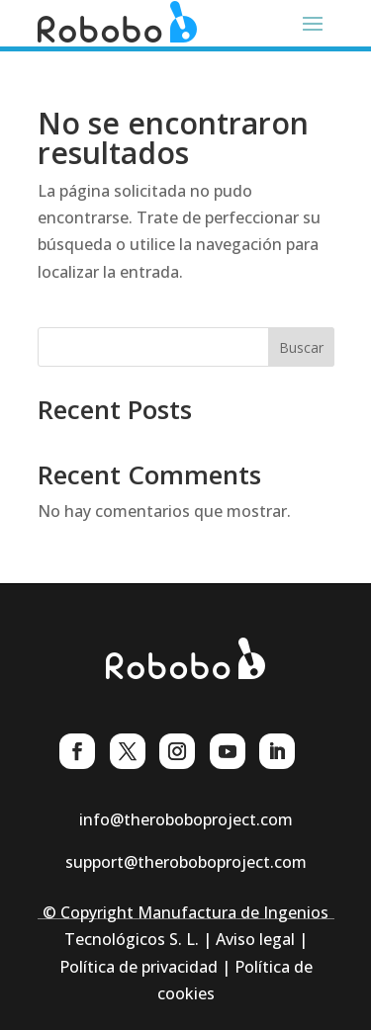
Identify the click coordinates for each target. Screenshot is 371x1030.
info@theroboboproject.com (186, 819)
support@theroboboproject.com (186, 862)
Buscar (301, 347)
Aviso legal (255, 939)
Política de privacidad (138, 967)
